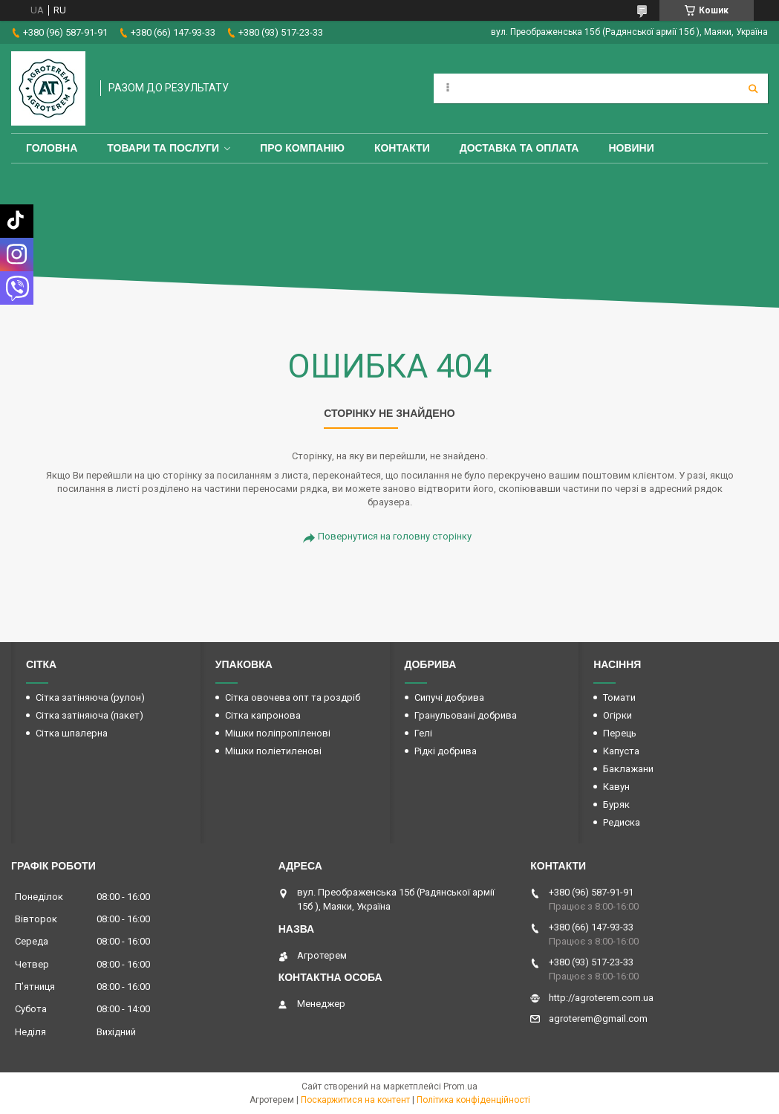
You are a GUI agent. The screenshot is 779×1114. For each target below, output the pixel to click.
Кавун (616, 786)
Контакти (402, 148)
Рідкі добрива (445, 751)
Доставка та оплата (519, 148)
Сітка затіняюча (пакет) (89, 715)
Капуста (621, 751)
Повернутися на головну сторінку (395, 536)
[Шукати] (753, 88)
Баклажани (628, 768)
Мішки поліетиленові (273, 751)
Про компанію (302, 148)
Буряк (616, 804)
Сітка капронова (263, 715)
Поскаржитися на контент (355, 1100)
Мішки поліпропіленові (277, 733)
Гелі (423, 733)
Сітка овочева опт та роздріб (292, 697)
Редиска (621, 822)
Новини (630, 148)
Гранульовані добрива (465, 715)
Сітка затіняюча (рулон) (90, 697)
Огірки (617, 715)
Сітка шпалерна (72, 733)
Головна (51, 148)
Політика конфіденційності (473, 1100)
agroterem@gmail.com (598, 1018)
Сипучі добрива (449, 697)
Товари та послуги (163, 148)
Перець (619, 733)
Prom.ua (460, 1086)
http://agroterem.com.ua (601, 997)
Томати (619, 697)
